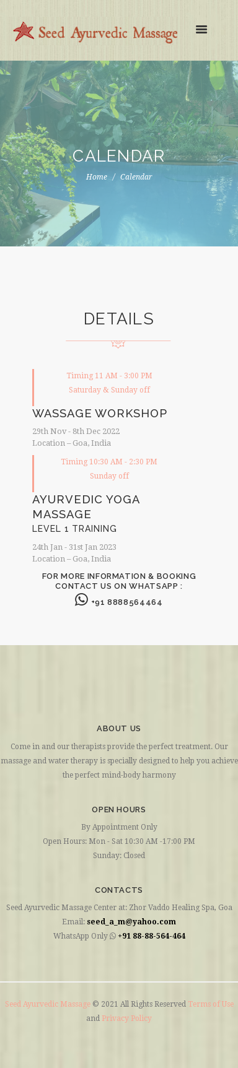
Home (96, 177)
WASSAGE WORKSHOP (99, 413)
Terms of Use (211, 1004)
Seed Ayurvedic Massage (48, 1004)
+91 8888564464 (118, 602)
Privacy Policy (127, 1018)
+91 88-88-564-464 (151, 936)
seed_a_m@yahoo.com (131, 922)
